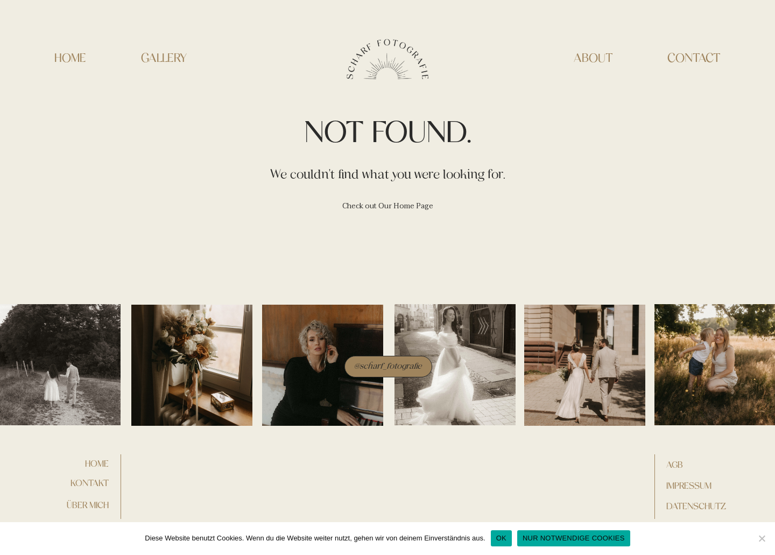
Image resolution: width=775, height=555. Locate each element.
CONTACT (694, 58)
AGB (674, 464)
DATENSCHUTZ (696, 506)
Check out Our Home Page (387, 206)
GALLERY (164, 58)
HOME (70, 58)
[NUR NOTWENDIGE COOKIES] (761, 538)
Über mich (88, 505)
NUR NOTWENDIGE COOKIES (574, 538)
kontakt (90, 482)
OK (501, 538)
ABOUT (593, 58)
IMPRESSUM (688, 485)
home (97, 463)
